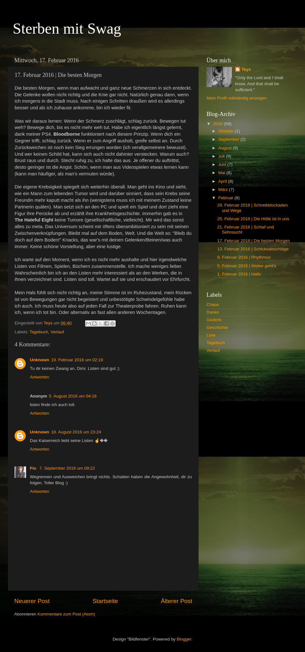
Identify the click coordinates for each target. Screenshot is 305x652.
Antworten (39, 377)
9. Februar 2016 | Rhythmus (244, 257)
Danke (213, 312)
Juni (222, 164)
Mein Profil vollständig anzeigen (237, 98)
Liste (211, 335)
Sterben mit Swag (67, 28)
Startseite (105, 601)
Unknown (39, 359)
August (225, 148)
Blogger (184, 639)
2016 (218, 123)
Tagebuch (39, 331)
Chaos (213, 304)
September (229, 139)
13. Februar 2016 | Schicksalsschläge (253, 249)
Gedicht (214, 319)
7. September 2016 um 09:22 (67, 468)
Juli (222, 156)
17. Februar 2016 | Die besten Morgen (253, 240)
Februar (226, 197)
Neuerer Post (32, 601)
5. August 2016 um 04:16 (73, 396)
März (223, 189)
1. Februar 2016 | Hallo (239, 274)
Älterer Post (176, 601)
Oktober (226, 131)
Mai (222, 172)
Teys (246, 69)
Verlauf (57, 331)
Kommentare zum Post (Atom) (66, 614)
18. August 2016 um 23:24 (76, 432)
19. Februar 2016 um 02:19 (77, 359)
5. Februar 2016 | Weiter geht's (246, 265)
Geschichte (217, 327)
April (223, 181)
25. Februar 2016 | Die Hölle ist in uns (253, 218)
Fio (33, 468)
